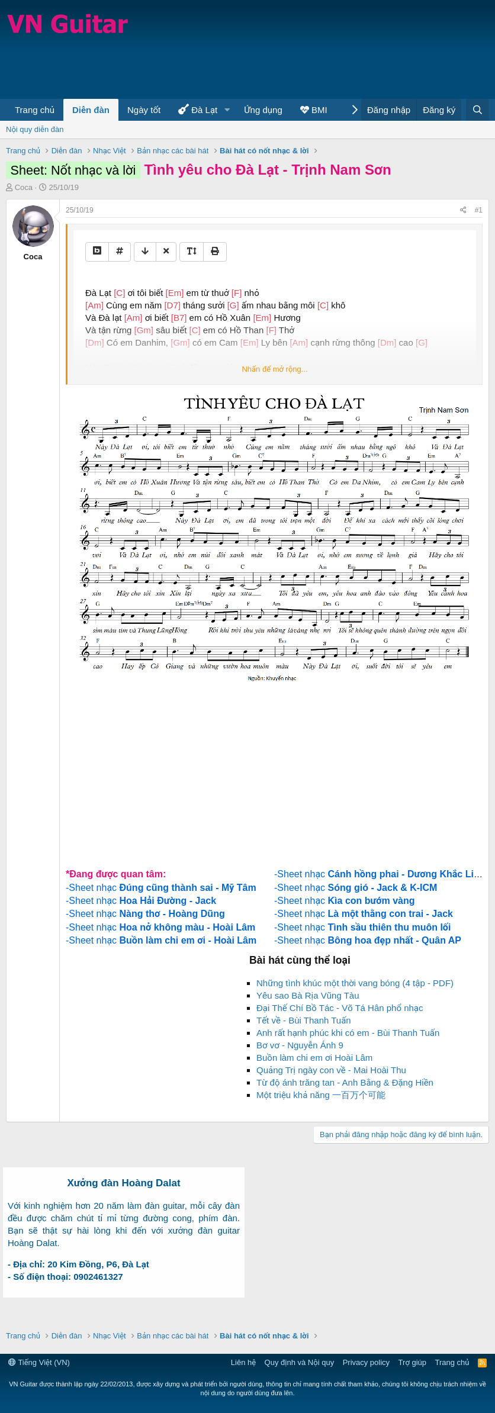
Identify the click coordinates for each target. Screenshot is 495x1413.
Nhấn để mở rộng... (274, 369)
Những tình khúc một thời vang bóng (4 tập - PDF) (355, 983)
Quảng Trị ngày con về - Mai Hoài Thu (331, 1070)
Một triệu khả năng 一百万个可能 (320, 1095)
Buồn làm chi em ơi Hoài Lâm (314, 1057)
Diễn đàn (91, 110)
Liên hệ (243, 1362)
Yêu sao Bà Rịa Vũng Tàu (307, 995)
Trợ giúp (412, 1362)
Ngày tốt (143, 110)
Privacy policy (366, 1362)
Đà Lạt (197, 109)
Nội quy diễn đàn (34, 129)
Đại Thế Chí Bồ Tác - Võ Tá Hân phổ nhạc (339, 1008)
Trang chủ (34, 110)
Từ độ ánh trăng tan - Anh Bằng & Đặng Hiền (344, 1082)
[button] (226, 110)
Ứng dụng (263, 110)
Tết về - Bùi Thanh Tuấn (303, 1020)
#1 (479, 210)
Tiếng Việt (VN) (39, 1362)
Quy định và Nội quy (300, 1362)
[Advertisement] (221, 60)
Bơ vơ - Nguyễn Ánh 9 (299, 1045)
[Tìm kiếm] (477, 110)
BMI (313, 110)
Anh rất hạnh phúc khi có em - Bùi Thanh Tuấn (347, 1033)
